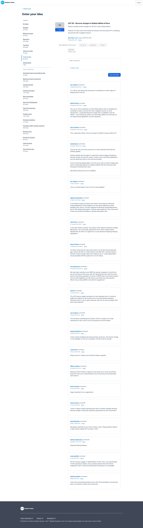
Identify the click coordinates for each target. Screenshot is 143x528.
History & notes (28, 51)
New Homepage (28, 96)
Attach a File (75, 68)
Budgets (25, 27)
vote (60, 29)
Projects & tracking (29, 120)
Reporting (26, 39)
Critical (103, 45)
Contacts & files (28, 85)
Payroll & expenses (29, 108)
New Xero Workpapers (30, 102)
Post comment (114, 75)
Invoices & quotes (28, 90)
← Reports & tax (26, 8)
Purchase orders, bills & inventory (34, 126)
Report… (80, 40)
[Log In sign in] (138, 2)
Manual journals (28, 33)
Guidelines (51, 518)
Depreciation (27, 63)
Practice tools (27, 114)
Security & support (29, 137)
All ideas (25, 24)
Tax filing (26, 45)
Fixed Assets (27, 57)
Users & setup (27, 143)
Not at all (84, 45)
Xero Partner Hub (28, 149)
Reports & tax (27, 131)
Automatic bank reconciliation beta (34, 73)
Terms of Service (27, 518)
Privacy (40, 518)
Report (85, 87)
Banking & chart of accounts (32, 79)
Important (93, 45)
